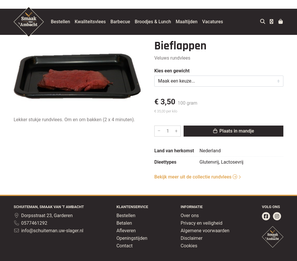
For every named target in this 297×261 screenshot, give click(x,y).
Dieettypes (165, 162)
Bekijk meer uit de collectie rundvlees (195, 177)
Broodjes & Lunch (157, 21)
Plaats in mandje (233, 131)
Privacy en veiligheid (201, 223)
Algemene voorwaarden (205, 230)
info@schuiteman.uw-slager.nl (48, 230)
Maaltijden (191, 21)
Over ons (190, 215)
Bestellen (65, 21)
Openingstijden (131, 238)
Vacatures (217, 21)
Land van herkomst (174, 150)
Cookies (189, 246)
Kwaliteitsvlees (94, 21)
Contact (124, 246)
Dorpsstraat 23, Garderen (43, 215)
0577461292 (30, 223)
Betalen (124, 223)
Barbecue (125, 21)
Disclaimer (191, 238)
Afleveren (126, 230)
